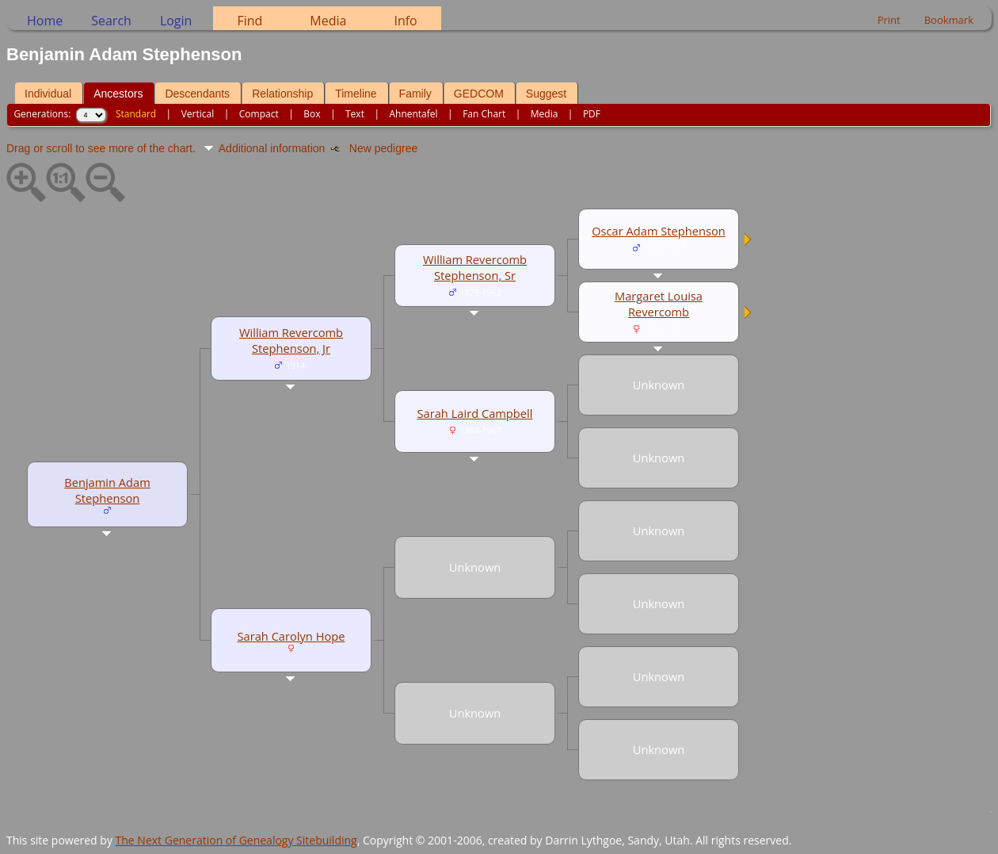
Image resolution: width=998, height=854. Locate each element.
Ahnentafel (413, 114)
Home (45, 20)
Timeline (355, 93)
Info (405, 20)
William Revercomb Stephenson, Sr (475, 267)
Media (328, 20)
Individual (48, 93)
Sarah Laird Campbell (475, 413)
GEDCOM (479, 93)
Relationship (282, 93)
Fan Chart (484, 114)
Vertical (198, 114)
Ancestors (118, 93)
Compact (259, 114)
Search (111, 20)
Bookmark (948, 20)
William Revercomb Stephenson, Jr (291, 340)
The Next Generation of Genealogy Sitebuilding (236, 840)
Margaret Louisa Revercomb (659, 304)
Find (249, 20)
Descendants (197, 93)
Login (176, 20)
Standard (136, 114)
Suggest (546, 93)
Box (311, 114)
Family (415, 93)
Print (889, 20)
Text (354, 114)
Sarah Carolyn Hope (291, 636)
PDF (591, 114)
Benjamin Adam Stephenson (107, 490)
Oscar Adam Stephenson (659, 231)
